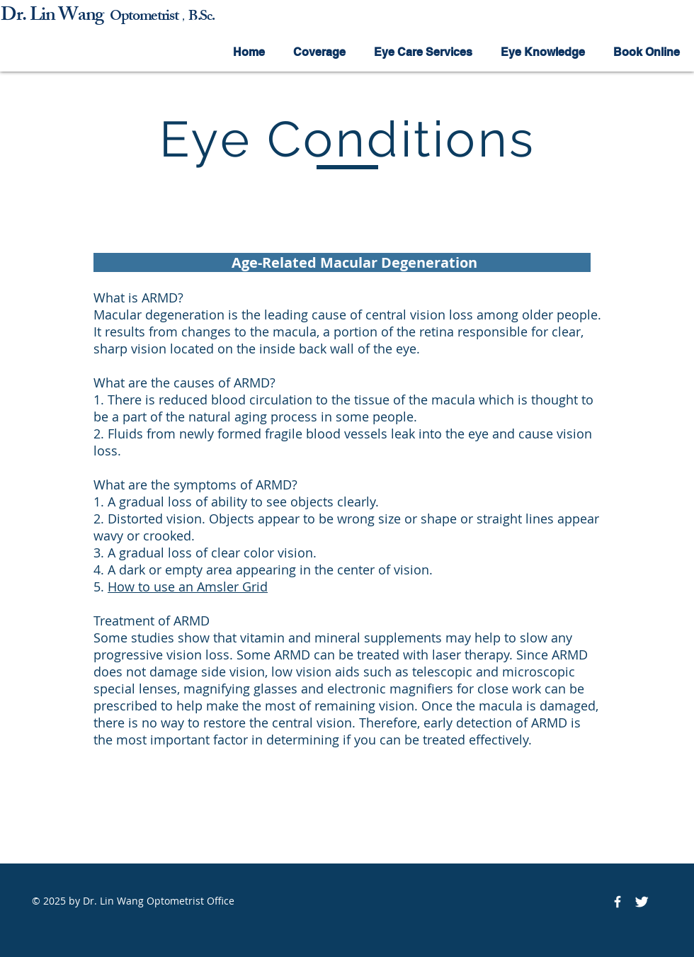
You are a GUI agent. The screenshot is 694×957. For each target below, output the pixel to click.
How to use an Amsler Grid (188, 586)
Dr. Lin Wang (55, 16)
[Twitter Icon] (641, 902)
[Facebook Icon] (617, 902)
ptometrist (149, 17)
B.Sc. (201, 17)
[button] (319, 52)
